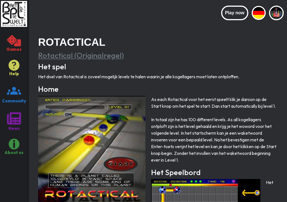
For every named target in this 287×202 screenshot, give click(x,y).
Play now (234, 12)
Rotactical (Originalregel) (81, 55)
